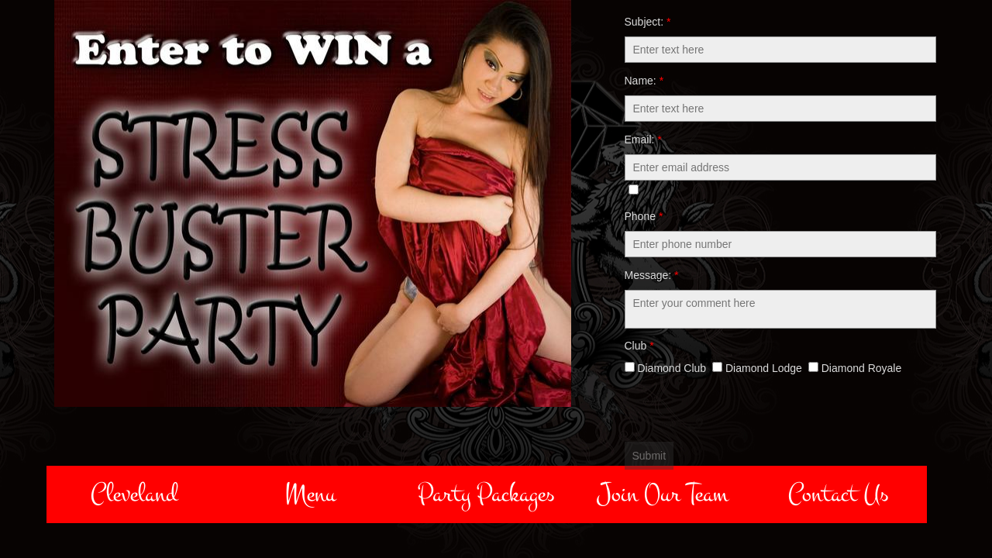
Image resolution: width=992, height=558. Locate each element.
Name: (644, 80)
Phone (644, 216)
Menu (310, 494)
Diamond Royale (854, 368)
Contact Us (838, 494)
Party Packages (486, 494)
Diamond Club (666, 368)
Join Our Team (662, 494)
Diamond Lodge (757, 368)
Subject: (648, 22)
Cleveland (134, 494)
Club (639, 345)
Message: (652, 275)
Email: (643, 139)
